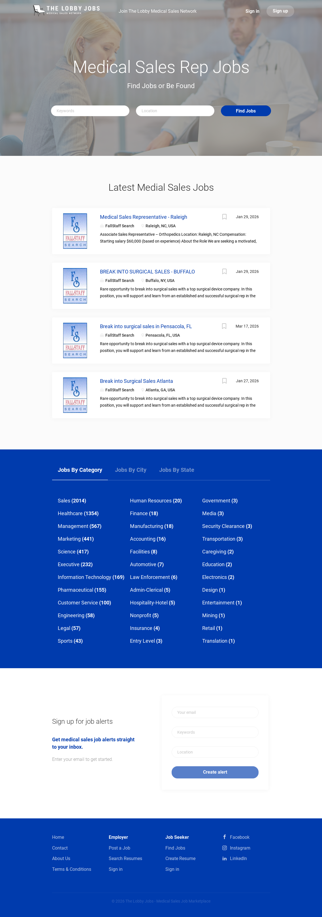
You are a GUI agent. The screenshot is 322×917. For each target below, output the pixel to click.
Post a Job (119, 848)
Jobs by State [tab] (176, 469)
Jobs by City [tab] (130, 469)
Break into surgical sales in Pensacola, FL (146, 326)
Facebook (240, 837)
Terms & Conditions (71, 869)
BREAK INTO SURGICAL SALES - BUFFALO (147, 272)
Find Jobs (246, 111)
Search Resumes (125, 858)
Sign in (252, 11)
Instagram (240, 848)
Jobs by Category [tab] (80, 469)
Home (58, 837)
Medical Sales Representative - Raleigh (143, 217)
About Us (61, 858)
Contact (60, 848)
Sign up (280, 11)
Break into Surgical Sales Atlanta (136, 381)
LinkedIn (238, 858)
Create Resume (180, 858)
